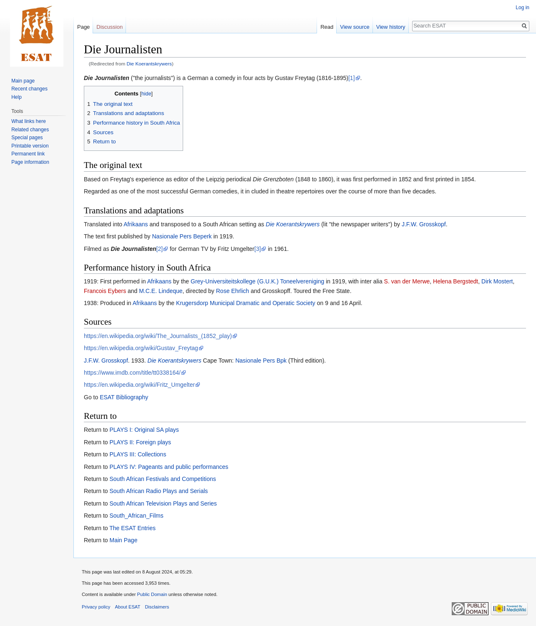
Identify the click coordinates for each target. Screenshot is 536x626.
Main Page (123, 540)
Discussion (109, 27)
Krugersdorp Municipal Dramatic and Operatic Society (245, 303)
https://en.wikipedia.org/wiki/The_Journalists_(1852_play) (158, 336)
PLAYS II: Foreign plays (140, 442)
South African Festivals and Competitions (162, 479)
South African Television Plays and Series (162, 503)
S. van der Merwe (407, 281)
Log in (522, 7)
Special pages (27, 137)
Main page (23, 81)
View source (355, 27)
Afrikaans (135, 224)
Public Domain (152, 594)
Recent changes (29, 89)
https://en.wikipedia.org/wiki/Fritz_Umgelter (139, 384)
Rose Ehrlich (232, 291)
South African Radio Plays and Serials (158, 491)
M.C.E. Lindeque (160, 291)
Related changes (30, 130)
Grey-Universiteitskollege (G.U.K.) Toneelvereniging (257, 281)
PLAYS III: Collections (137, 454)
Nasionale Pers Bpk (261, 360)
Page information (30, 162)
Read (326, 27)
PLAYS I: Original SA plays (144, 429)
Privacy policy (96, 606)
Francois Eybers (105, 291)
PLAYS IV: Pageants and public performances (168, 466)
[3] (257, 248)
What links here (28, 121)
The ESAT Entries (132, 528)
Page (83, 27)
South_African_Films (136, 515)
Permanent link (28, 154)
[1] (351, 78)
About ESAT (128, 606)
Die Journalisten (106, 78)
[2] (159, 248)
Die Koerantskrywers (149, 63)
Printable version (29, 146)
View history (390, 27)
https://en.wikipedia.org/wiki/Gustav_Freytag (141, 348)
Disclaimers (157, 606)
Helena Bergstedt (455, 281)
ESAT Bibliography (124, 397)
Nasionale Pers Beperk (181, 236)
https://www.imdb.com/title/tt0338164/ (132, 372)
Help (16, 97)
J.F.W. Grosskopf (424, 224)
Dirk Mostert (497, 281)
